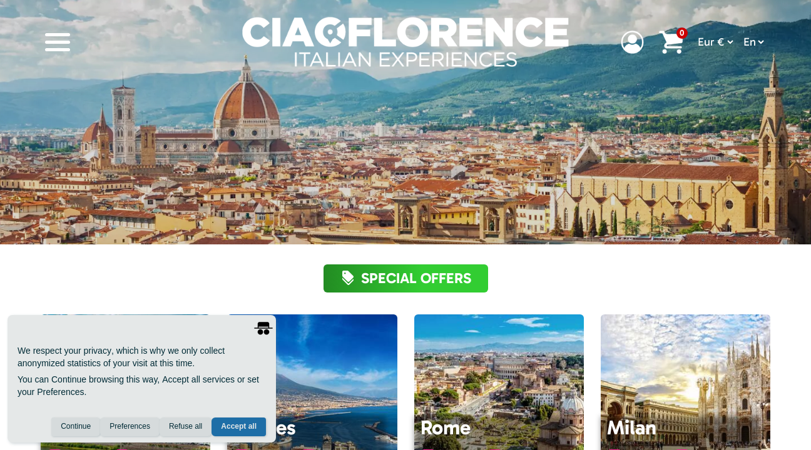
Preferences (130, 426)
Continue (76, 426)
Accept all (239, 426)
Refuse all (185, 426)
